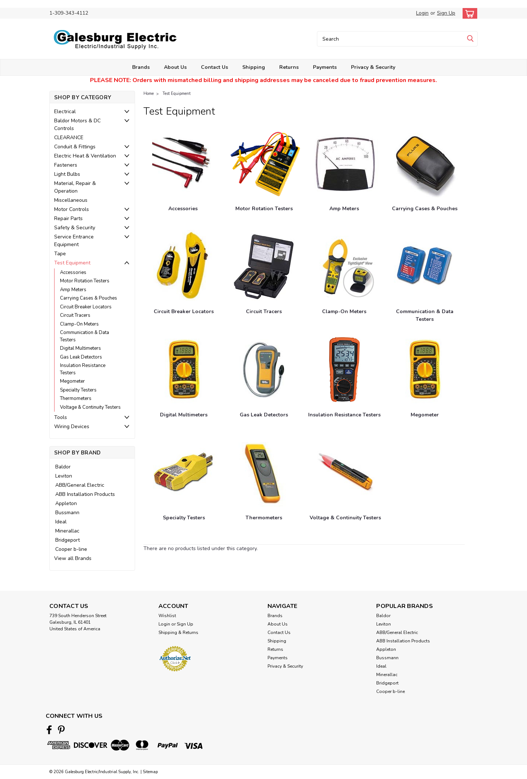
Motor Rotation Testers (84, 281)
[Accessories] (183, 164)
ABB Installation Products (85, 494)
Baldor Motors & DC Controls (77, 124)
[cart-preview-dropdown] (468, 13)
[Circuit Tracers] (263, 266)
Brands (141, 67)
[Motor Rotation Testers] (265, 164)
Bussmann (67, 512)
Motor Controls (71, 209)
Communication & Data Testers (84, 336)
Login (422, 13)
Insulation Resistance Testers (82, 369)
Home (148, 93)
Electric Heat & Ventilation (85, 155)
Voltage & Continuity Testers (90, 407)
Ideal (61, 521)
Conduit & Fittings (75, 146)
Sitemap (150, 772)
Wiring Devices (71, 426)
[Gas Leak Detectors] (263, 369)
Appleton (66, 503)
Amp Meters (73, 289)
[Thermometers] (263, 473)
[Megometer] (424, 369)
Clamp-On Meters (79, 324)
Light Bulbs (67, 174)
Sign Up (446, 13)
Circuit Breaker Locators (86, 307)
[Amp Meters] (344, 164)
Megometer (72, 381)
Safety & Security (74, 227)
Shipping (253, 67)
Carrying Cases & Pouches (88, 298)
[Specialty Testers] (183, 473)
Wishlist (167, 616)
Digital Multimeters (80, 348)
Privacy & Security (373, 67)
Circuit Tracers (75, 315)
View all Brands (72, 558)
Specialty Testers (78, 390)
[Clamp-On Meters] (344, 266)
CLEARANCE (68, 137)
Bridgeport (67, 540)
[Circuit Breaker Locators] (183, 266)
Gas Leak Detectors (81, 357)
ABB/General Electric (79, 485)
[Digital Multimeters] (183, 369)
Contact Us (214, 67)
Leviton (63, 475)
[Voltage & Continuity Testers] (345, 473)
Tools (60, 417)
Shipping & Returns (178, 632)
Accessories (73, 272)
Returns (289, 67)
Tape (60, 253)
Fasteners (65, 165)
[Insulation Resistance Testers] (344, 369)
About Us (175, 67)
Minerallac (67, 530)
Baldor (63, 466)
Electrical (65, 111)
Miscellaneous (70, 200)
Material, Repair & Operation (75, 187)
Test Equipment (72, 262)
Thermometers (75, 398)
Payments (325, 67)
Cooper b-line (71, 549)
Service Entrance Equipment (74, 240)
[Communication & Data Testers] (424, 266)
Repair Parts (68, 218)
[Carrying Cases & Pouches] (424, 164)
